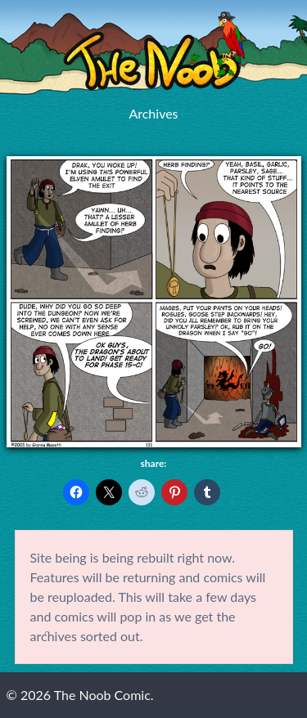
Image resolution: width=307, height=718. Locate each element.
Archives (153, 113)
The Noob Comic (154, 51)
